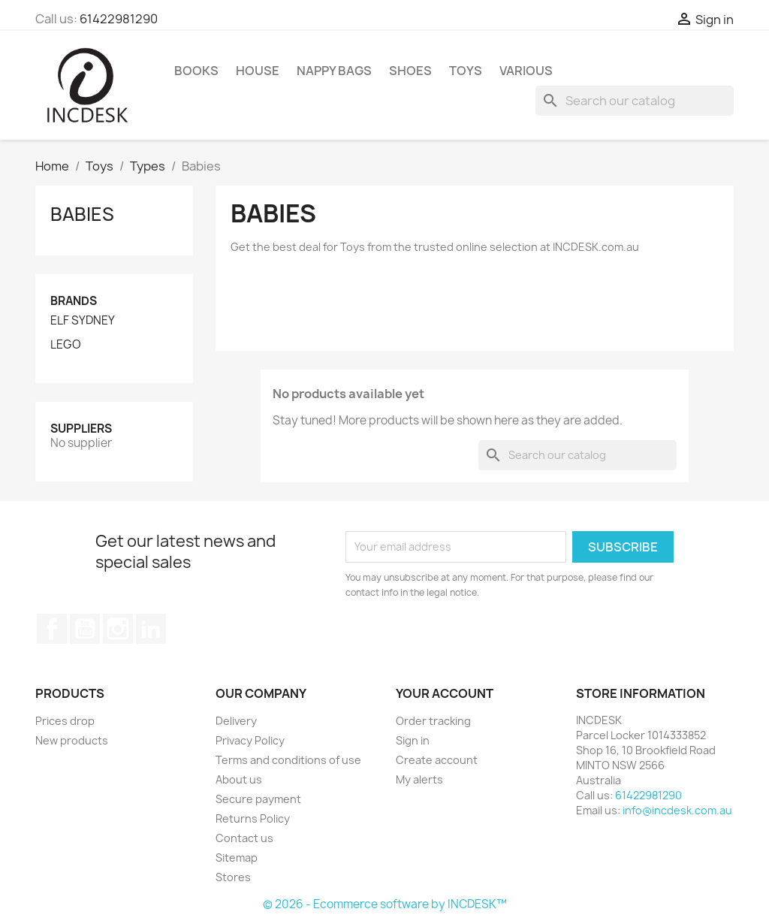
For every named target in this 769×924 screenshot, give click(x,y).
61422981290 (119, 19)
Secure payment (258, 799)
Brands (73, 301)
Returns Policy (253, 818)
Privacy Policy (250, 740)
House (257, 70)
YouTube (85, 629)
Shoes (410, 70)
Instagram (118, 629)
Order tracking (433, 721)
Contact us (244, 838)
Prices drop (65, 721)
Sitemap (237, 857)
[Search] (634, 101)
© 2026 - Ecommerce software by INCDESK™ (385, 904)
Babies (82, 214)
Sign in (413, 740)
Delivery (236, 721)
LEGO (65, 344)
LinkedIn (151, 629)
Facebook (52, 629)
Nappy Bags (334, 70)
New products (71, 740)
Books (196, 70)
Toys (465, 70)
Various (526, 70)
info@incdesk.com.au (677, 810)
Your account (444, 693)
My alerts (419, 779)
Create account (437, 760)
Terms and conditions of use (288, 760)
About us (239, 779)
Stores (233, 877)
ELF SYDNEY (82, 320)
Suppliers (81, 428)
